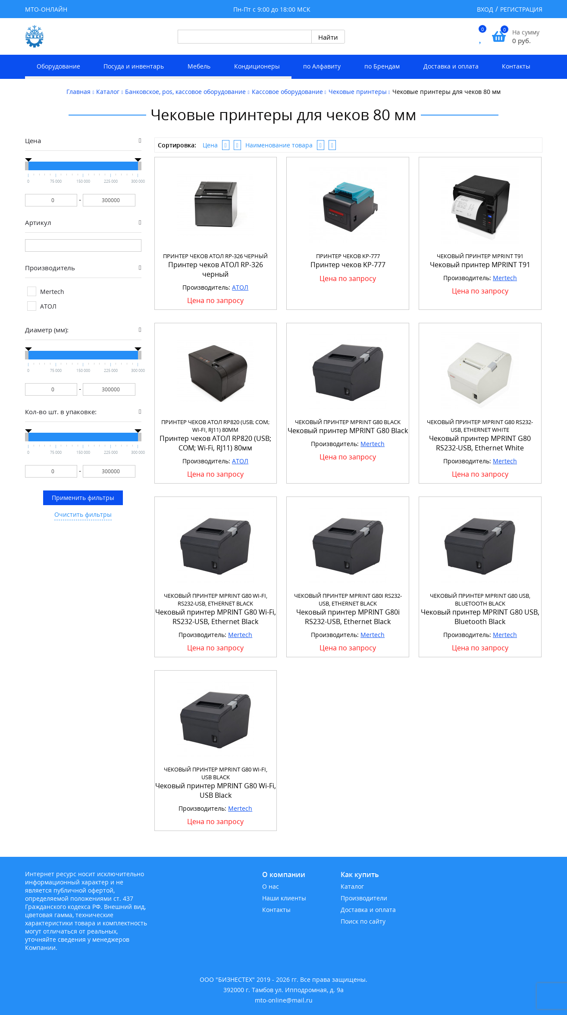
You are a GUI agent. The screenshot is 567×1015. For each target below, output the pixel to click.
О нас (270, 886)
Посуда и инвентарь (133, 66)
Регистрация (521, 9)
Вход (485, 9)
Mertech (505, 278)
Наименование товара (279, 145)
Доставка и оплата (451, 66)
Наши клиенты (284, 898)
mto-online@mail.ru (284, 1000)
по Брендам (382, 66)
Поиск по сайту (363, 921)
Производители (364, 898)
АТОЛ (240, 287)
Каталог (352, 886)
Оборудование (58, 66)
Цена (210, 145)
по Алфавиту (322, 66)
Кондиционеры (257, 66)
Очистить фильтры (83, 514)
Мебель (199, 66)
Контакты (516, 66)
